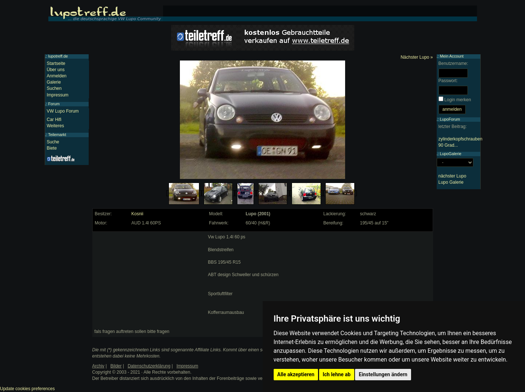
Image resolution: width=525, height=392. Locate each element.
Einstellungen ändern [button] (383, 374)
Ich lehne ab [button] (337, 374)
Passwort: (448, 80)
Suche (53, 141)
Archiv (98, 366)
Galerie (54, 82)
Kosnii (138, 213)
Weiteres (55, 125)
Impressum (58, 95)
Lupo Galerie (451, 182)
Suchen (54, 88)
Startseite (56, 63)
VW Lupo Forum (63, 111)
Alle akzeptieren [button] (296, 374)
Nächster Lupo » (416, 57)
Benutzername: (453, 63)
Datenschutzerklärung (148, 366)
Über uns (56, 69)
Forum (54, 104)
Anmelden (57, 75)
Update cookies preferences (27, 388)
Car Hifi (54, 119)
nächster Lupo (452, 176)
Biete (52, 148)
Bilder (116, 366)
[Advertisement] (149, 280)
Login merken (457, 99)
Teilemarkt (57, 134)
